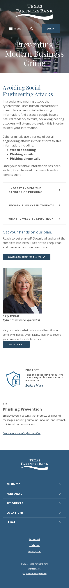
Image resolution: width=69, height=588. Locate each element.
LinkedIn (34, 545)
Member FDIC (34, 568)
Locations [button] (15, 512)
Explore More (34, 385)
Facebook (34, 539)
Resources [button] (15, 503)
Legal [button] (11, 522)
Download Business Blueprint (29, 257)
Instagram (34, 551)
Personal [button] (14, 493)
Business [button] (13, 484)
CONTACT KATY (16, 344)
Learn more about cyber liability (21, 433)
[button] (34, 190)
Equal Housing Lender (36, 573)
